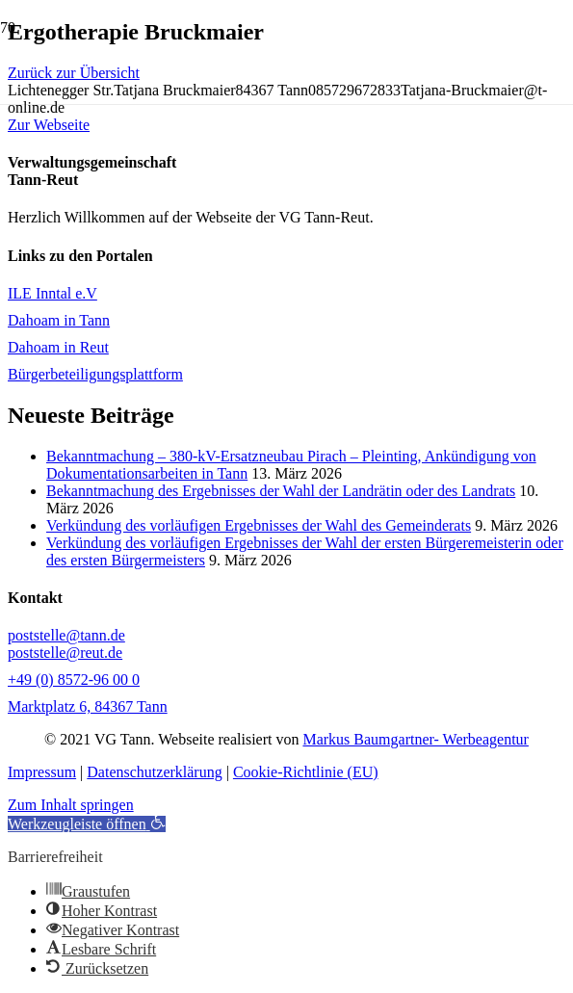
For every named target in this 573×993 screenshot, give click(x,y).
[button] (87, 824)
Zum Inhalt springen (71, 805)
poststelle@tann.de (66, 635)
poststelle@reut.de (65, 652)
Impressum (42, 772)
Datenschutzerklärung (154, 772)
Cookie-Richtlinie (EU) (305, 772)
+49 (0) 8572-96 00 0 (74, 679)
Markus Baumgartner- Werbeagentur (415, 739)
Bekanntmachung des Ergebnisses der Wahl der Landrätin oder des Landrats (280, 491)
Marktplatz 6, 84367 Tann (88, 706)
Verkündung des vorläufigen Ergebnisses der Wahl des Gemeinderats (258, 525)
